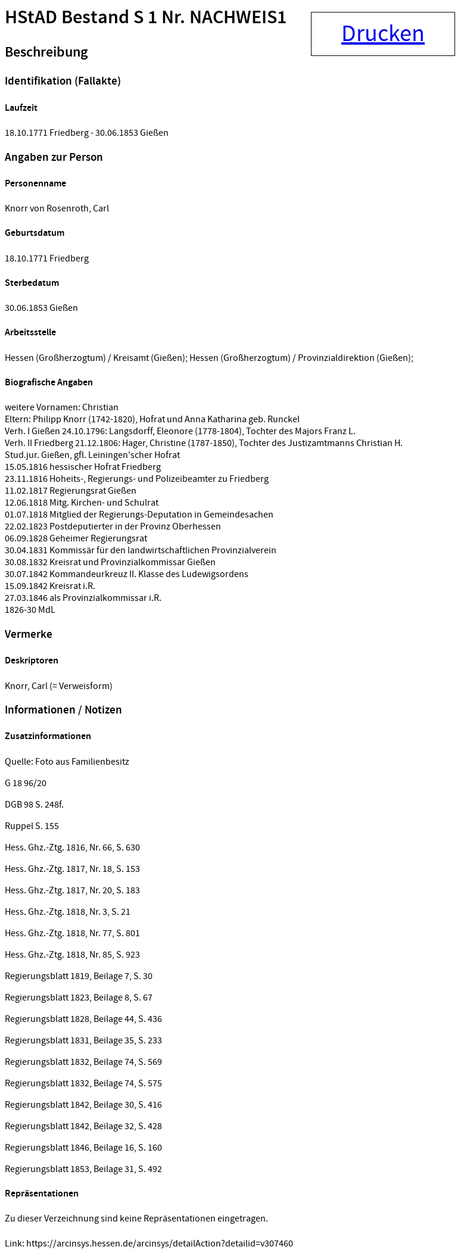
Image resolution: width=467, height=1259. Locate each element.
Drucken (383, 33)
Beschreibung (46, 52)
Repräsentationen (42, 1194)
